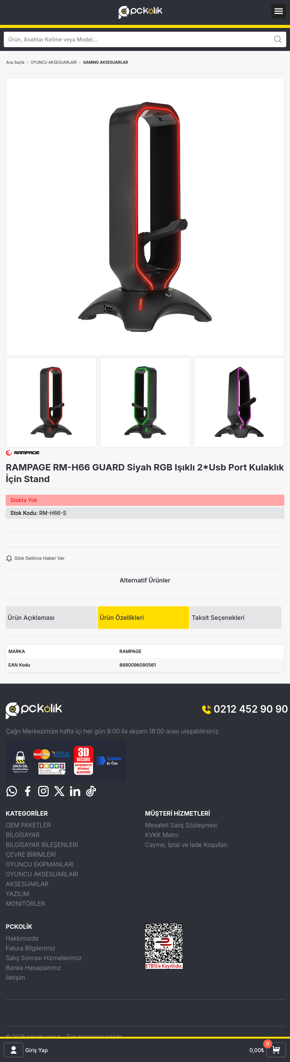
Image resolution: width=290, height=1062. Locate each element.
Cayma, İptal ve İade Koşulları (186, 844)
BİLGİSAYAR (22, 835)
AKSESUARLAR (27, 884)
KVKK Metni (161, 835)
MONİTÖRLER (25, 903)
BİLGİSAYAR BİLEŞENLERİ (42, 844)
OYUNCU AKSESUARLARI (54, 62)
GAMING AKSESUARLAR (105, 62)
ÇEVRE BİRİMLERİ (31, 854)
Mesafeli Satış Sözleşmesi (181, 825)
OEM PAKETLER (28, 825)
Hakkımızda (22, 938)
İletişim (15, 977)
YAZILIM (17, 894)
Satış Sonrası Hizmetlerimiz (44, 958)
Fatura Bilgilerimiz (30, 948)
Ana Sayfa (15, 62)
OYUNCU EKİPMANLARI (40, 864)
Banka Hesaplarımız (33, 967)
